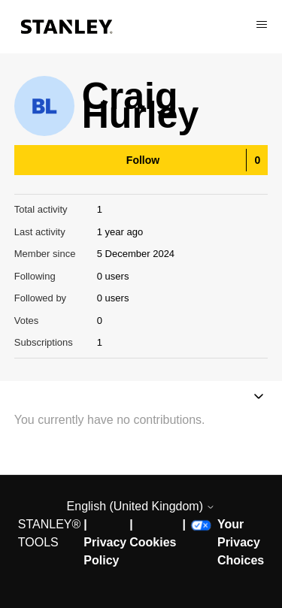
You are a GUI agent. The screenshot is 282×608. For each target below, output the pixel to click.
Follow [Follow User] (142, 160)
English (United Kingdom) (141, 506)
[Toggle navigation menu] (258, 398)
